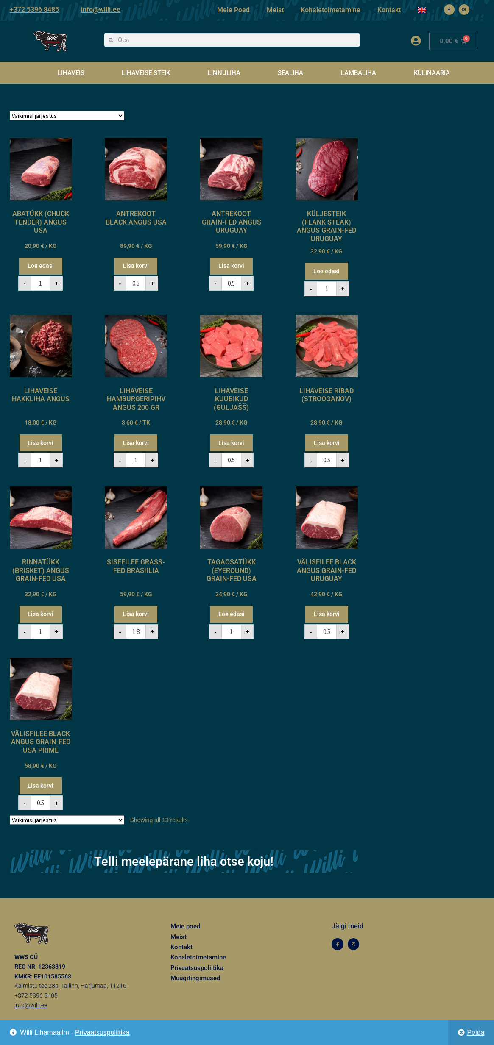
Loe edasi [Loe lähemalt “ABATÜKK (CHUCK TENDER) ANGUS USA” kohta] (41, 265)
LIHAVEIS (71, 73)
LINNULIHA (224, 73)
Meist (275, 10)
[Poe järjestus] (67, 115)
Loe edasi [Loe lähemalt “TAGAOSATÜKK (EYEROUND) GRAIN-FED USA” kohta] (231, 614)
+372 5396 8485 (34, 10)
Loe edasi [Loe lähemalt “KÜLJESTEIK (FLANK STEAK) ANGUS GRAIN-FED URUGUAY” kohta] (326, 271)
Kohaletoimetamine (330, 10)
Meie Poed (233, 10)
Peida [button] (475, 1032)
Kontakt (389, 10)
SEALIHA (290, 73)
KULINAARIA (432, 73)
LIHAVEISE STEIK (146, 73)
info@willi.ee (100, 10)
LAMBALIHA (358, 73)
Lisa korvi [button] (136, 265)
